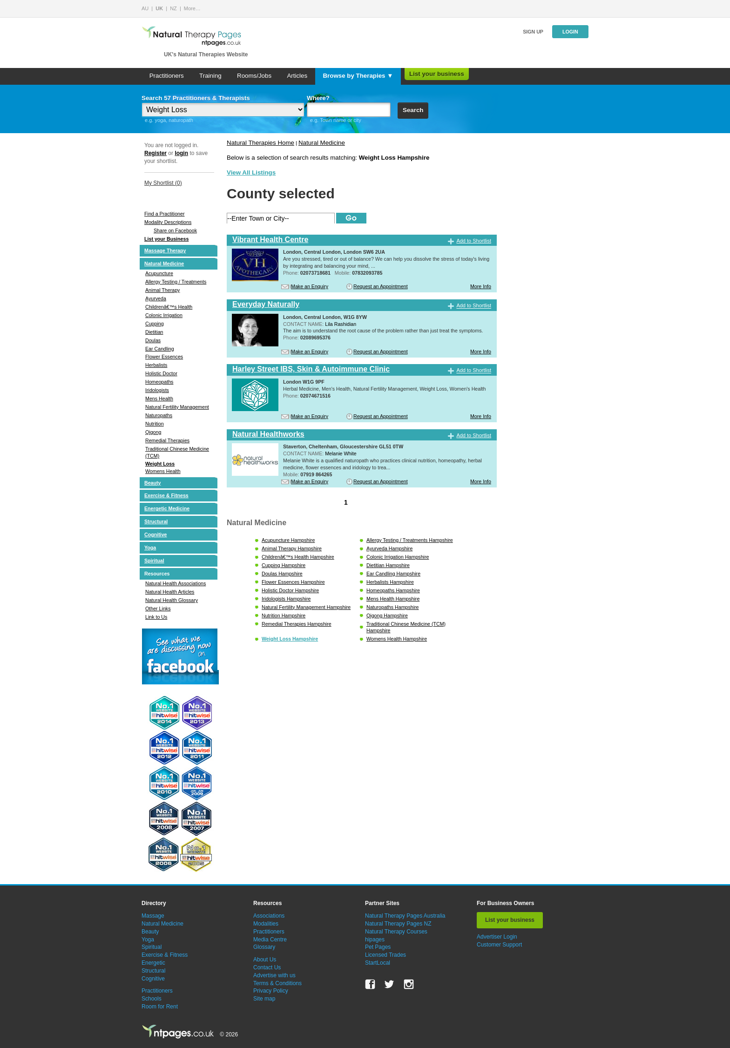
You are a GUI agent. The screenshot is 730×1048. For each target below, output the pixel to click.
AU (145, 8)
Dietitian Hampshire (388, 565)
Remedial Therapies (167, 440)
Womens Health (163, 471)
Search (413, 110)
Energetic (153, 963)
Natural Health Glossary (171, 600)
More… (192, 8)
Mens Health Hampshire (392, 599)
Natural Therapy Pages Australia (405, 916)
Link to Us (156, 617)
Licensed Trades (385, 955)
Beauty (152, 483)
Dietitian (154, 332)
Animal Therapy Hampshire (292, 548)
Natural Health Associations (175, 583)
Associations (268, 916)
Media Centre (270, 939)
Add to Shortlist (473, 240)
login (181, 153)
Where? (318, 98)
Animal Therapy (162, 290)
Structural (156, 521)
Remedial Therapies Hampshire (296, 624)
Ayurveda (155, 298)
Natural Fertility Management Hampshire (306, 607)
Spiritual (154, 560)
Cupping (154, 323)
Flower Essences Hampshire (293, 582)
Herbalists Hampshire (390, 582)
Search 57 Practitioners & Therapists (196, 98)
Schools (152, 998)
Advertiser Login (497, 936)
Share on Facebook (175, 230)
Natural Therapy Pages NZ (398, 923)
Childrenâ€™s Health (168, 307)
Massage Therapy (165, 250)
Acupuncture (159, 273)
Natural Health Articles (169, 592)
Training (210, 75)
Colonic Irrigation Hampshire (397, 557)
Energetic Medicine (166, 508)
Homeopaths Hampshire (393, 590)
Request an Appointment (380, 286)
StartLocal (377, 963)
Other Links (158, 608)
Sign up (533, 31)
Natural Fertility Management (177, 407)
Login (570, 31)
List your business (436, 73)
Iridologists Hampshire (286, 599)
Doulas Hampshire (282, 573)
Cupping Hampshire (283, 565)
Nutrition (154, 423)
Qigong (153, 432)
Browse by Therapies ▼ (358, 75)
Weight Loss (160, 464)
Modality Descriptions (167, 222)
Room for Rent (160, 1006)
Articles (297, 75)
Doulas (153, 340)
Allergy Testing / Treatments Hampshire (409, 540)
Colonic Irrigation (163, 315)
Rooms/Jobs (254, 75)
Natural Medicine (164, 263)
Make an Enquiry (309, 286)
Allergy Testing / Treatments (175, 281)
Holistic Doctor (161, 373)
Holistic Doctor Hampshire (290, 590)
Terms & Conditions (277, 983)
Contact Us (267, 967)
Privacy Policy (270, 990)
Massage (153, 916)
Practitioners (166, 75)
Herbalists (156, 365)
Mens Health (159, 398)
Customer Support (499, 944)
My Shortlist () (163, 183)
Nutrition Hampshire (283, 615)
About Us (264, 959)
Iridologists (157, 390)
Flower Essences (164, 356)
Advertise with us (274, 975)
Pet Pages (378, 947)
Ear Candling (159, 349)
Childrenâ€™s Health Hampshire (298, 557)
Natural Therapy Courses (396, 931)
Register (155, 153)
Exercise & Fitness (166, 495)
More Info (480, 286)
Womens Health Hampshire (396, 639)
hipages (375, 939)
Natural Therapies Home (260, 142)
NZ (173, 8)
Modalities (265, 923)
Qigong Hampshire (387, 615)
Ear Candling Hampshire (393, 573)
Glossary (264, 947)
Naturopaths (158, 415)
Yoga (150, 547)
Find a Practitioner (164, 213)
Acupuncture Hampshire (288, 540)
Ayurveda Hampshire (389, 548)
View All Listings (251, 172)
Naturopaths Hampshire (392, 607)
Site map (264, 998)
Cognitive (155, 534)
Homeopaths (159, 382)
